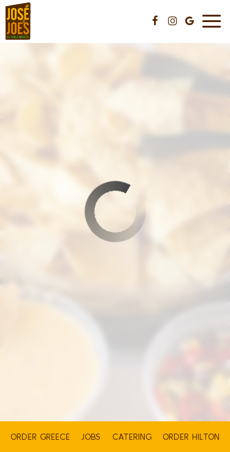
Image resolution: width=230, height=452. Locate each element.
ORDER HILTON (191, 437)
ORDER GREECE (40, 437)
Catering (131, 437)
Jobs (91, 437)
